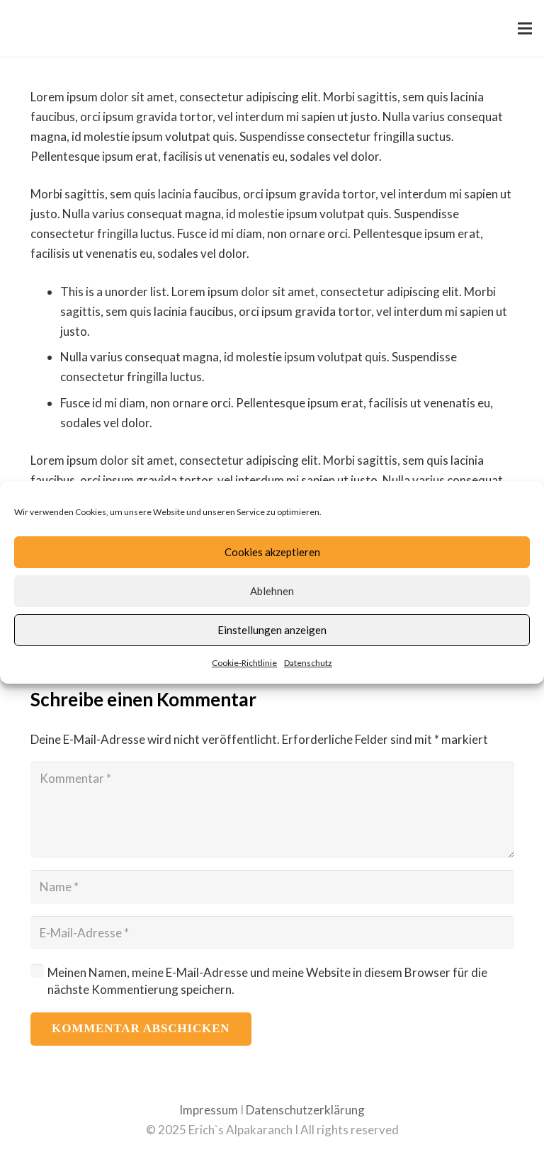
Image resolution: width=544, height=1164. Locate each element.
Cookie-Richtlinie (244, 662)
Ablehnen (272, 590)
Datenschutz (308, 662)
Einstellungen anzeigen (272, 629)
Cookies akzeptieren (272, 552)
